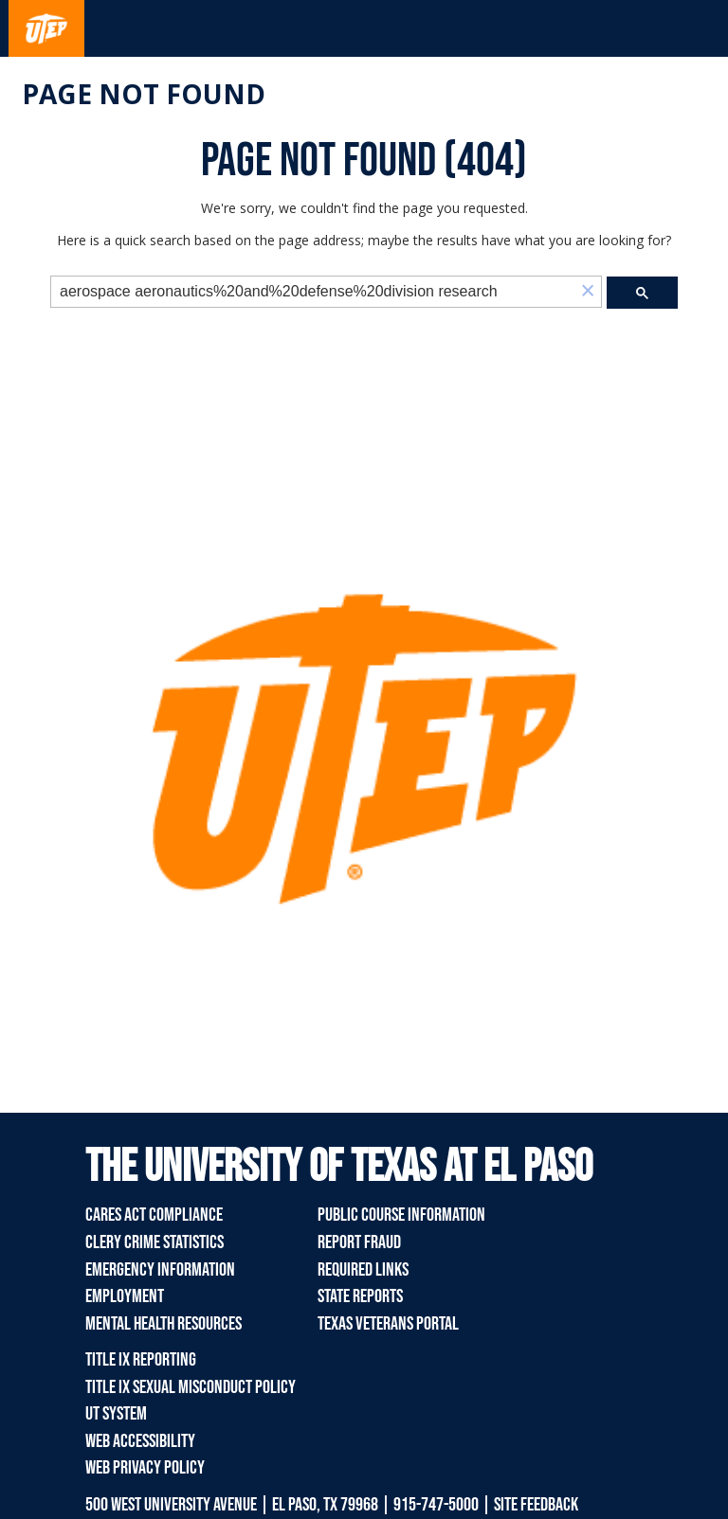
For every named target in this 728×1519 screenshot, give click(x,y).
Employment (124, 1296)
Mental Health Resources (163, 1324)
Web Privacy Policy (145, 1467)
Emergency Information (160, 1270)
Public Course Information (401, 1215)
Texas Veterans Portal (388, 1324)
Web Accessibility (140, 1441)
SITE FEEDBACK (536, 1504)
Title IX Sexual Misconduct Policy (190, 1387)
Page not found (143, 94)
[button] (587, 292)
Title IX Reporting (140, 1360)
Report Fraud (359, 1242)
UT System (116, 1414)
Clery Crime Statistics (154, 1242)
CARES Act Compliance (154, 1215)
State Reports (360, 1296)
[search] (313, 292)
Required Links (363, 1270)
